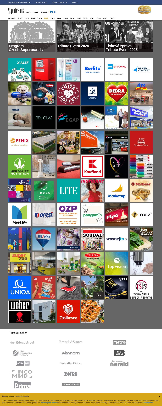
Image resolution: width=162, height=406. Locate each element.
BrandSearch (41, 2)
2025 (27, 18)
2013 (105, 18)
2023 (40, 18)
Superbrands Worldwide (19, 2)
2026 (20, 18)
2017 (79, 18)
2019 (66, 18)
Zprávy (112, 18)
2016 (85, 18)
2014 (98, 18)
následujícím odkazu (49, 403)
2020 (59, 18)
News (74, 2)
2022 (46, 18)
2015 (92, 18)
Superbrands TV (59, 2)
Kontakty (44, 12)
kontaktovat (148, 403)
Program (12, 18)
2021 (53, 18)
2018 (72, 18)
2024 (33, 18)
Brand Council (32, 12)
